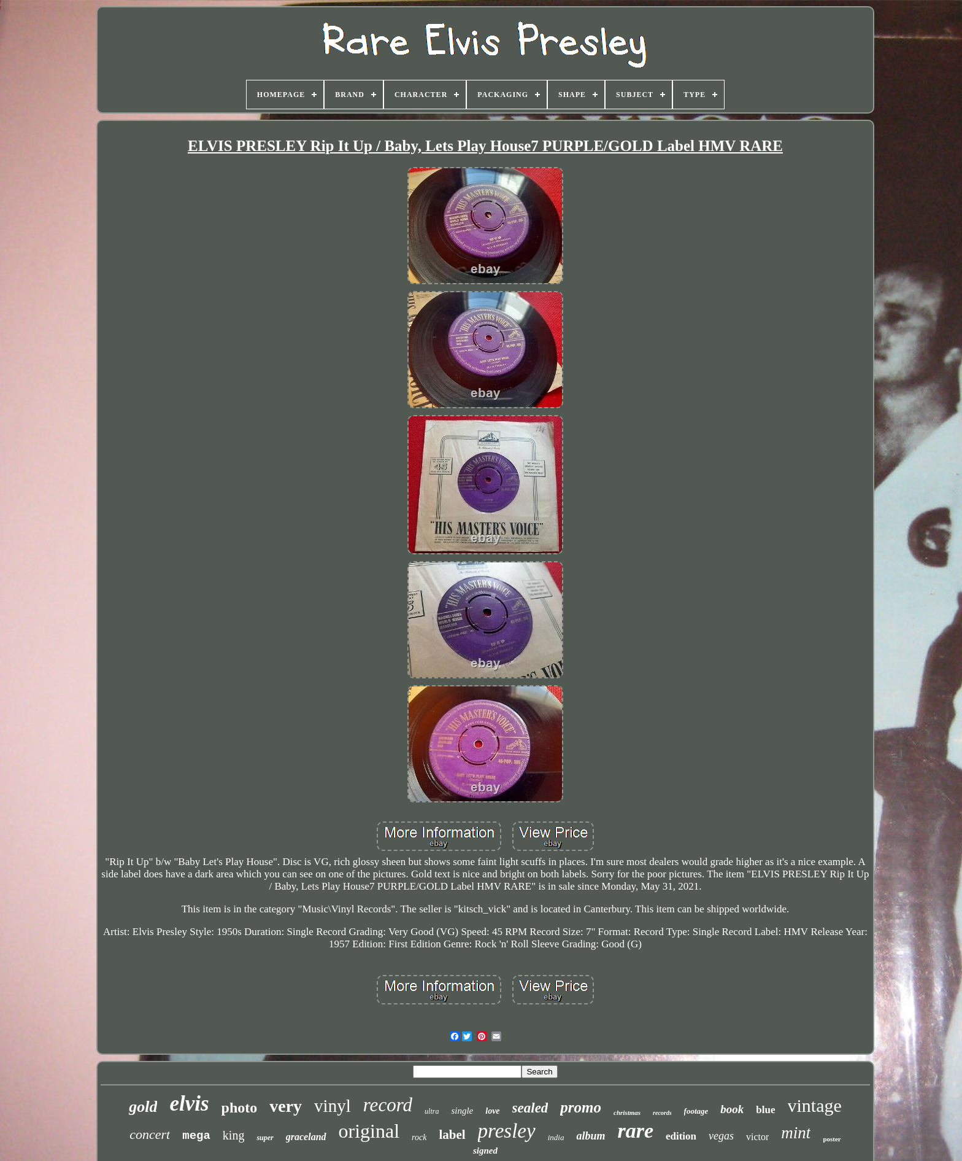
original (369, 1131)
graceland (306, 1137)
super (264, 1137)
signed (485, 1150)
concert (149, 1134)
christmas (627, 1112)
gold (143, 1107)
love (492, 1111)
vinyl (332, 1106)
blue (765, 1110)
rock (419, 1137)
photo (239, 1108)
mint (795, 1133)
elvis (189, 1104)
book (732, 1109)
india (556, 1137)
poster (832, 1139)
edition (681, 1136)
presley (507, 1131)
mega (196, 1136)
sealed (530, 1108)
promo (580, 1107)
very (285, 1106)
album (590, 1136)
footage (696, 1111)
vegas (721, 1136)
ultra (432, 1111)
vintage (815, 1105)
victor (757, 1137)
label (452, 1134)
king (234, 1135)
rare (635, 1130)
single (462, 1111)
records (662, 1112)
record (387, 1105)
